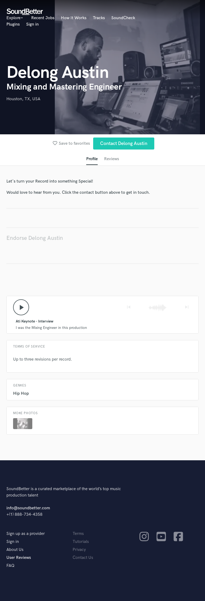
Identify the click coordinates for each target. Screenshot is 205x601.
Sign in (32, 24)
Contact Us (83, 557)
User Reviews (18, 557)
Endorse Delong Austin (34, 238)
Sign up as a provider (25, 533)
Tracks (99, 18)
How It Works (73, 18)
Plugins (13, 24)
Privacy (79, 549)
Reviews (111, 159)
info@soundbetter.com (28, 508)
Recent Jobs (42, 18)
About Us (14, 549)
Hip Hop (21, 393)
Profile (92, 159)
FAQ (10, 565)
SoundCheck (123, 18)
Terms (78, 533)
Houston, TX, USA (23, 99)
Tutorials (81, 541)
